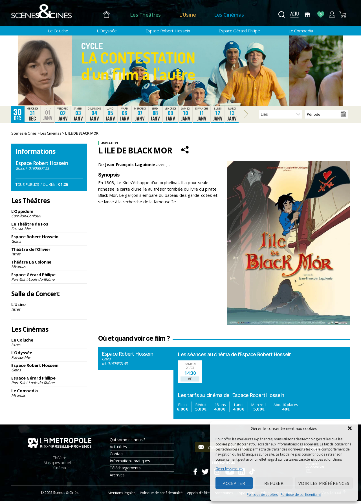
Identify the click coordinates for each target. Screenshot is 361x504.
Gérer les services (229, 468)
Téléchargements (125, 470)
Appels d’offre (198, 495)
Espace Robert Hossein (168, 31)
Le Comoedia (301, 31)
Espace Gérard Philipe (239, 31)
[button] (350, 428)
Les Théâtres (148, 14)
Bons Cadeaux (307, 14)
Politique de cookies (262, 494)
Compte (331, 14)
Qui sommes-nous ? (127, 442)
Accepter (234, 483)
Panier (343, 14)
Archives (117, 477)
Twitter (205, 473)
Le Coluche (58, 31)
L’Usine (190, 14)
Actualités (118, 449)
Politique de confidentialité (301, 494)
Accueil (109, 15)
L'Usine (49, 309)
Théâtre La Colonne (49, 267)
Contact (117, 456)
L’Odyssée (107, 31)
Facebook (195, 473)
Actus (294, 14)
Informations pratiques (130, 463)
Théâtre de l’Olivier (49, 254)
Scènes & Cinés (65, 495)
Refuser (274, 483)
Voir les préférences (323, 483)
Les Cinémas (232, 14)
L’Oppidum (49, 216)
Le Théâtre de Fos (49, 229)
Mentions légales (121, 495)
